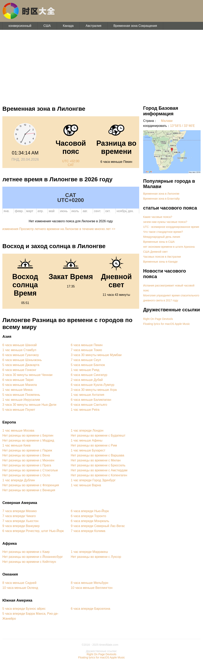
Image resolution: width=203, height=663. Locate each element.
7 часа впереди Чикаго (19, 516)
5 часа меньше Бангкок (88, 365)
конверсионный (20, 25)
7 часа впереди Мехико (19, 511)
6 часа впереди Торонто (88, 516)
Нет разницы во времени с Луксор (96, 556)
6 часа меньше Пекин (86, 345)
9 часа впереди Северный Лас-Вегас (98, 526)
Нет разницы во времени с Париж (27, 450)
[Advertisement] (101, 65)
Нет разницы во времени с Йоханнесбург (32, 556)
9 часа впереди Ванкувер (21, 526)
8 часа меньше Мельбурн (89, 582)
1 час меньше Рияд (85, 370)
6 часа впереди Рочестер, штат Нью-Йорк (33, 531)
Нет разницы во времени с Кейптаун (29, 561)
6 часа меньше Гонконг (19, 370)
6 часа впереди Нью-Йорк (90, 511)
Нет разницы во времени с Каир (26, 551)
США (47, 25)
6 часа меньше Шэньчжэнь (22, 360)
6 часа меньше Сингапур (89, 375)
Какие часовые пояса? (157, 216)
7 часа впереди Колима (88, 531)
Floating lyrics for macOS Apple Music (166, 323)
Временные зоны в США (159, 241)
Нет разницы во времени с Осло (26, 475)
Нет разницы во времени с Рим (94, 445)
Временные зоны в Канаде (160, 261)
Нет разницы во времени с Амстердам (99, 470)
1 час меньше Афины (86, 440)
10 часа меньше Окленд (20, 587)
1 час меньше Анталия (87, 394)
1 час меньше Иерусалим (21, 399)
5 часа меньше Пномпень (21, 394)
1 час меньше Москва (18, 430)
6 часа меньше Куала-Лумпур (92, 384)
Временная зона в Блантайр (161, 198)
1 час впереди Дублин (18, 480)
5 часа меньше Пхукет (18, 409)
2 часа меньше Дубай (87, 379)
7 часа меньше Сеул (86, 360)
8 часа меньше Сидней (19, 582)
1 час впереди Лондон (87, 430)
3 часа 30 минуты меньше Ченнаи (27, 375)
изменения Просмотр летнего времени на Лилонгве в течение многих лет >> (58, 229)
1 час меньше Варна (86, 485)
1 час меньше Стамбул (19, 350)
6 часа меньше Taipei (18, 379)
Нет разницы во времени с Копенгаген (99, 475)
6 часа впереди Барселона (90, 608)
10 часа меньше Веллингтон (91, 587)
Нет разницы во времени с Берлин (27, 435)
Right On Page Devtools (158, 318)
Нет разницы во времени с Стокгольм (30, 470)
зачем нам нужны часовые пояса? (165, 221)
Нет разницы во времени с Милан (96, 460)
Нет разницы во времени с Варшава (97, 455)
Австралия (93, 25)
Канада (68, 25)
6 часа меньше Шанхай (19, 345)
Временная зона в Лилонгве (161, 193)
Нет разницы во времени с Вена (26, 455)
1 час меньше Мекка (17, 389)
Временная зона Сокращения (135, 25)
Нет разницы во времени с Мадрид (28, 440)
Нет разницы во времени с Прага (26, 465)
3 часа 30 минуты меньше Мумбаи (96, 355)
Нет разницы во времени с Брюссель (98, 465)
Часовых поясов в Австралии (162, 256)
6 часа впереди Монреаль (90, 521)
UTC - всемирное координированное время (171, 226)
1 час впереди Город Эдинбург (93, 480)
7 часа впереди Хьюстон (20, 521)
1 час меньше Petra (85, 409)
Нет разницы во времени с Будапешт (98, 435)
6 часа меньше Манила (19, 384)
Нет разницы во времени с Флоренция (30, 485)
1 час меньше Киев (16, 445)
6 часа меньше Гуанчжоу (20, 355)
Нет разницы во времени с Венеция (28, 490)
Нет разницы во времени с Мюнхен (28, 460)
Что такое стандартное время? (163, 231)
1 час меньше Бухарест (88, 450)
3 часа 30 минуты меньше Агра (94, 389)
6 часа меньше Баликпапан (91, 399)
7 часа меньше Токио (86, 350)
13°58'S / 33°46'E (182, 125)
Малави (166, 120)
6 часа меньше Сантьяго (89, 404)
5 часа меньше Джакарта (20, 365)
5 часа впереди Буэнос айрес (24, 608)
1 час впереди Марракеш (89, 551)
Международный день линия (161, 236)
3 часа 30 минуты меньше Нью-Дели (29, 404)
